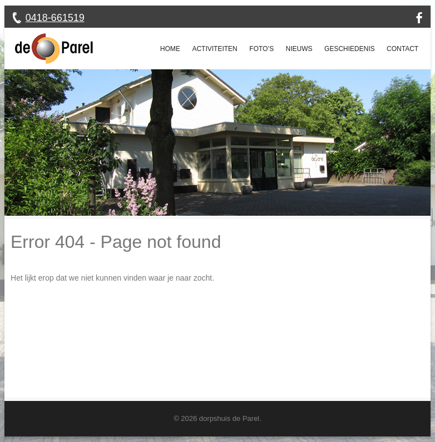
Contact (402, 49)
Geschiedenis (349, 49)
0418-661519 (55, 17)
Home (170, 49)
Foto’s (261, 49)
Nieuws (299, 49)
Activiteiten (214, 49)
